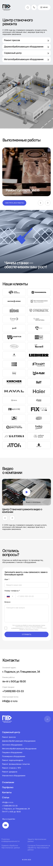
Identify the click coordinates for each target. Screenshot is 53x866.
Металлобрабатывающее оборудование (26, 59)
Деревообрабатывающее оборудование (26, 46)
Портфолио (7, 787)
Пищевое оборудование (12, 752)
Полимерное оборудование (13, 756)
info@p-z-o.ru (9, 701)
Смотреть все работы (14, 203)
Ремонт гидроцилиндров (12, 760)
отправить (26, 634)
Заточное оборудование (12, 745)
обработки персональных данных (28, 629)
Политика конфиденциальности (10, 840)
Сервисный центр (26, 53)
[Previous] (40, 203)
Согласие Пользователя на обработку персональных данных (39, 848)
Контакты (7, 792)
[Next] (47, 203)
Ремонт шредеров (9, 772)
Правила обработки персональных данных (10, 847)
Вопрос (7, 602)
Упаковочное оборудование (13, 775)
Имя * (6, 579)
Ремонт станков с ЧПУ (11, 768)
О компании (8, 782)
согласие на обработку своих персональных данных (30, 625)
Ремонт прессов (26, 40)
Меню (44, 7)
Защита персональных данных (37, 840)
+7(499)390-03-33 (13, 691)
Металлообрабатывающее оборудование (19, 748)
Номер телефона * (12, 591)
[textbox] (7, 596)
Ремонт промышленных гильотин (16, 764)
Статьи (5, 797)
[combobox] (9, 596)
